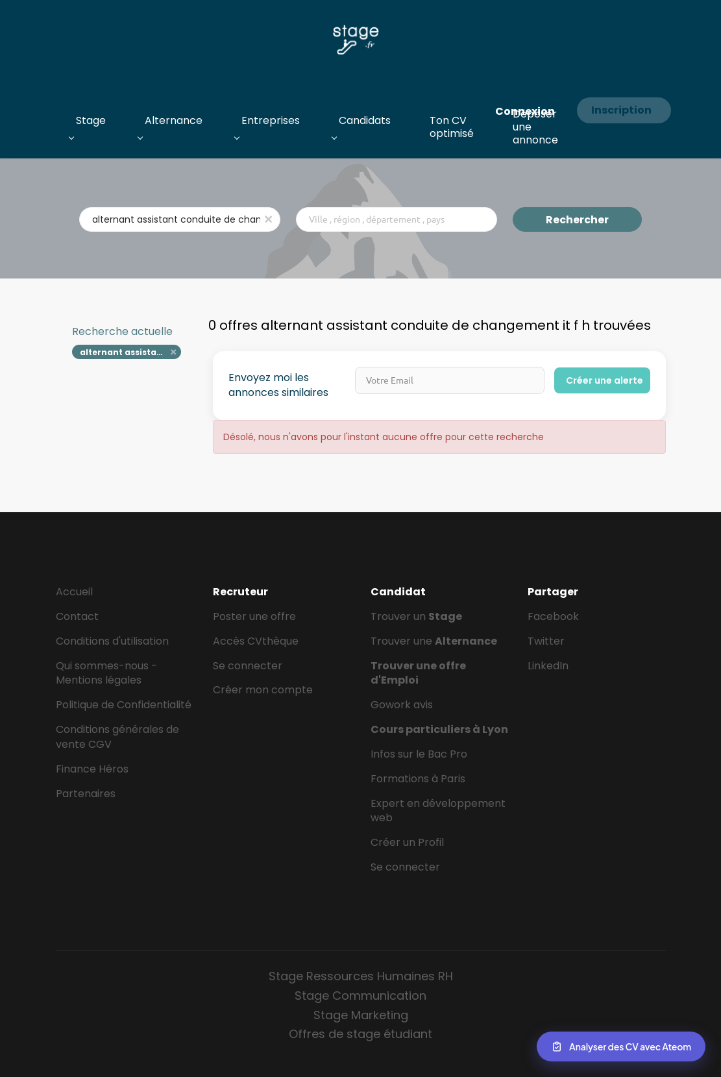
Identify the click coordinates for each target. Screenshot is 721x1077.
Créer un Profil (407, 842)
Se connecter (247, 665)
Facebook (553, 616)
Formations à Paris (418, 778)
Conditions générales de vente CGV (117, 737)
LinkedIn (548, 665)
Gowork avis (402, 704)
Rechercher (577, 219)
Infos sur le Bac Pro (419, 754)
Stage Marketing (360, 1015)
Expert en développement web (438, 811)
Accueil (74, 591)
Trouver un (416, 616)
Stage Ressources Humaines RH (361, 976)
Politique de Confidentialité (123, 704)
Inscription (621, 110)
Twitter (546, 641)
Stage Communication (360, 995)
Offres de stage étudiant (360, 1034)
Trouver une (434, 641)
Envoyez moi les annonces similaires (278, 385)
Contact (77, 616)
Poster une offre (254, 616)
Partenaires (86, 793)
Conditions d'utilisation (112, 641)
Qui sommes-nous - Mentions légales (106, 673)
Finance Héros (92, 768)
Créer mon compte (263, 689)
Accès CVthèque (256, 641)
